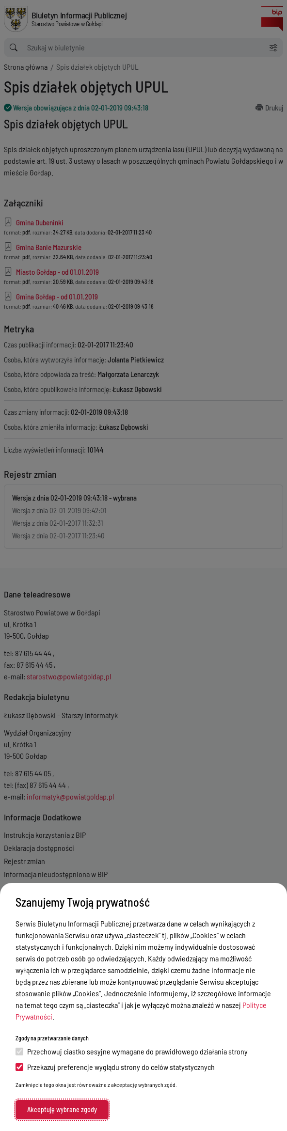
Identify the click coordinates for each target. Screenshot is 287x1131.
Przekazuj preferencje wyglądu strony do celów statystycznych (115, 1066)
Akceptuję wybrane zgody (62, 1109)
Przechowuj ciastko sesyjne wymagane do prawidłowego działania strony (132, 1051)
